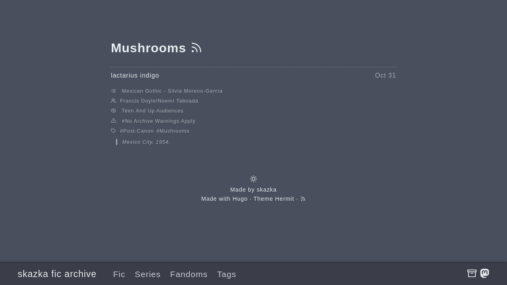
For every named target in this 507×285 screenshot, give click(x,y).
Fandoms (189, 274)
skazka (267, 189)
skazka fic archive (57, 274)
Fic (119, 274)
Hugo (240, 199)
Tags (226, 274)
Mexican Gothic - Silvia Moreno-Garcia (172, 91)
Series (148, 274)
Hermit (284, 199)
